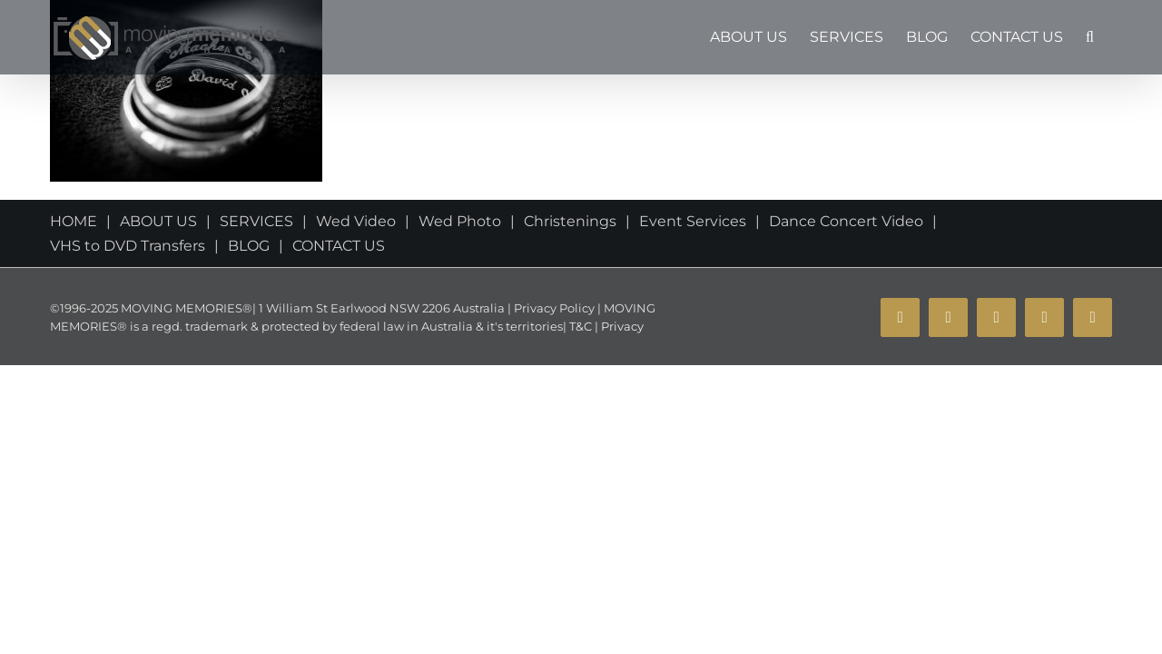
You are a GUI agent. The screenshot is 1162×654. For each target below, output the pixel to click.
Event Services (692, 221)
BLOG (249, 245)
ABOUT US (158, 221)
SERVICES (256, 221)
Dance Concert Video (846, 221)
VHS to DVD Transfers (127, 245)
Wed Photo (460, 221)
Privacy (621, 326)
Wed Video (356, 221)
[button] (1112, 37)
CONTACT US (338, 245)
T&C (579, 326)
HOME (73, 221)
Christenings (570, 221)
